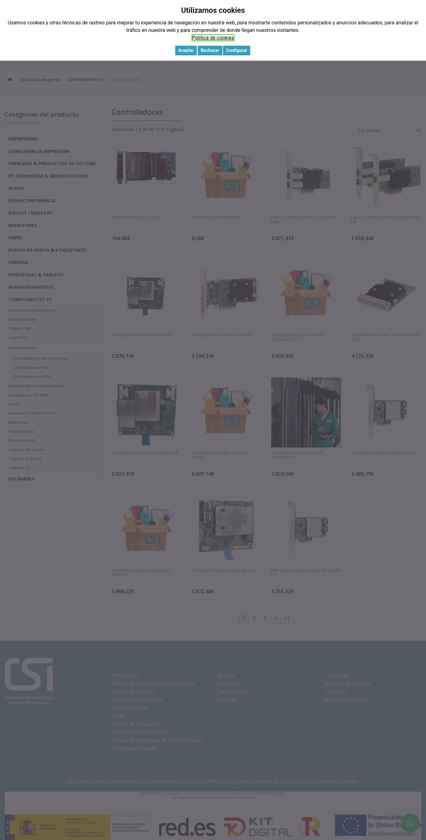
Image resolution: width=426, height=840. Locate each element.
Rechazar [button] (210, 50)
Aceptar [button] (186, 50)
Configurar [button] (236, 50)
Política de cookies (213, 38)
